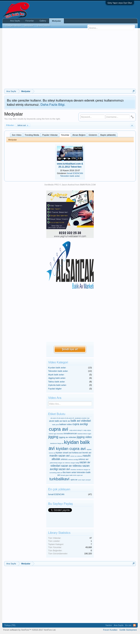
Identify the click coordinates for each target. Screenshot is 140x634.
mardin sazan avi (60, 455)
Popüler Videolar (50, 135)
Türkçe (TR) (9, 625)
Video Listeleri (43, 25)
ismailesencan (70, 433)
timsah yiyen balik (67, 475)
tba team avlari (69, 472)
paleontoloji (53, 463)
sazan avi (64, 469)
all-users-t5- (70, 418)
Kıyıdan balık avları (57, 367)
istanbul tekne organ (84, 434)
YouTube (78, 148)
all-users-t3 (54, 418)
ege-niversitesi (58, 434)
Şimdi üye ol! (70, 349)
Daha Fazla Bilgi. (53, 104)
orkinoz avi (83, 459)
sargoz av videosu (64, 463)
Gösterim (93, 135)
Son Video (16, 135)
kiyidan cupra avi (71, 448)
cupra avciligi (80, 424)
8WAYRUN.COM (88, 185)
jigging (53, 437)
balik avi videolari (81, 420)
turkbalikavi (59, 479)
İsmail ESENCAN (75, 173)
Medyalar (56, 21)
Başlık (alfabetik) (108, 135)
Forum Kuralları (110, 630)
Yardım (108, 625)
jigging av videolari (67, 437)
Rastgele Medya (13, 25)
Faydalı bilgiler (55, 388)
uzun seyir (81, 480)
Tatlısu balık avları (56, 381)
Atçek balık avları (56, 374)
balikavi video (65, 424)
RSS (134, 625)
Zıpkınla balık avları (57, 385)
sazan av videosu (71, 465)
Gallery (42, 21)
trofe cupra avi (78, 475)
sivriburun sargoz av (83, 469)
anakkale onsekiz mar (82, 418)
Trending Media (32, 135)
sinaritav (73, 469)
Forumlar (29, 21)
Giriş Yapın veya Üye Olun (120, 3)
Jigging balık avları (56, 378)
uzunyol (88, 480)
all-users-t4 (62, 418)
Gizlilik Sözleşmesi (128, 630)
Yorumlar (65, 135)
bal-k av (66, 421)
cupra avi (58, 429)
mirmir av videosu (76, 456)
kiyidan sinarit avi (64, 452)
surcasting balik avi (56, 472)
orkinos (64, 459)
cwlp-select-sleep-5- (76, 430)
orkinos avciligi (73, 459)
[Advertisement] (70, 58)
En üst (128, 625)
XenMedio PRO (51, 185)
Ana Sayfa (15, 21)
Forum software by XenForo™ (29, 630)
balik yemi (55, 424)
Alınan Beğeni (79, 135)
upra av (73, 479)
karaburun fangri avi (57, 443)
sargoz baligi (75, 463)
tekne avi (22, 125)
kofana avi (77, 452)
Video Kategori (58, 362)
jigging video (84, 437)
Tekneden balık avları (70, 176)
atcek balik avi (55, 421)
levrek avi (86, 452)
